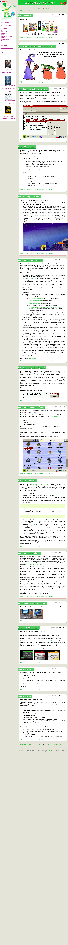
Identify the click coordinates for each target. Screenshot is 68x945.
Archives (3, 24)
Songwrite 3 (55, 668)
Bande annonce (24, 15)
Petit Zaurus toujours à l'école (30, 407)
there (29, 686)
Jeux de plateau (5, 30)
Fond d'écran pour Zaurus (28, 197)
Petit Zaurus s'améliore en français (32, 89)
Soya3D (56, 146)
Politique (3, 37)
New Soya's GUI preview (28, 628)
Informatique (4, 28)
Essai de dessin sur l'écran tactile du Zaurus (36, 46)
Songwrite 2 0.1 (24, 696)
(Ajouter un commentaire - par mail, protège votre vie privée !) (36, 37)
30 (41, 9)
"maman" (45, 586)
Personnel (4, 33)
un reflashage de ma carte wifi (33, 564)
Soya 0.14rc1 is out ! (26, 147)
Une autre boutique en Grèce (36, 302)
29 (39, 9)
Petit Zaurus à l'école (27, 481)
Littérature (4, 31)
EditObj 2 (49, 641)
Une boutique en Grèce (35, 300)
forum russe (30, 278)
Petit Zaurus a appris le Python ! (31, 368)
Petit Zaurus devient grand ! (30, 260)
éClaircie (50, 750)
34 (51, 9)
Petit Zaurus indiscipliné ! (28, 553)
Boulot (3, 27)
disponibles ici (56, 416)
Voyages (3, 40)
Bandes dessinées (6, 25)
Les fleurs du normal (7, 19)
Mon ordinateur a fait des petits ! (32, 603)
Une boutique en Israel (35, 303)
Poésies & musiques (6, 36)
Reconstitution (5, 39)
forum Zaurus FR (33, 358)
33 (49, 9)
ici (28, 102)
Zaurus (56, 88)
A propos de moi (5, 22)
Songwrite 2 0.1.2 (25, 669)
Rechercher (4, 45)
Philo (2, 34)
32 (46, 9)
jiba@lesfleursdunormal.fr (7, 55)
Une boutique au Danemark (36, 298)
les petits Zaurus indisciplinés (41, 484)
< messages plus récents (26, 9)
